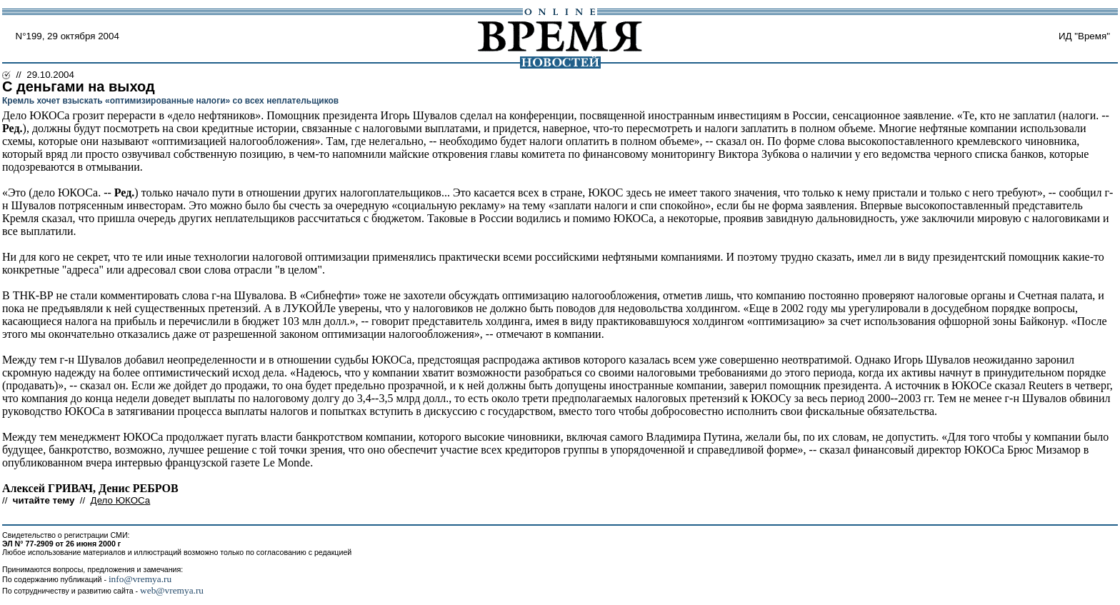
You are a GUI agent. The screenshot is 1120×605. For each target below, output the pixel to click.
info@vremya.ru (140, 579)
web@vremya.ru (172, 590)
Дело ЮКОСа (121, 500)
